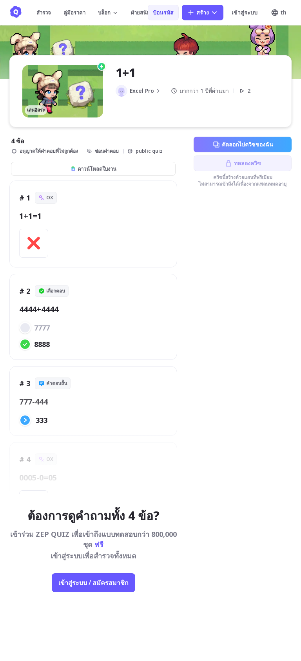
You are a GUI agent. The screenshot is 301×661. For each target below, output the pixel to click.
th (278, 12)
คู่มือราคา (74, 12)
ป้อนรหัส (163, 12)
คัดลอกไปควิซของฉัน (242, 144)
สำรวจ (43, 12)
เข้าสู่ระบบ (244, 12)
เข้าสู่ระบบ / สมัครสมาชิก (93, 582)
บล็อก (108, 12)
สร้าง (202, 12)
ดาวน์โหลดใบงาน (93, 168)
